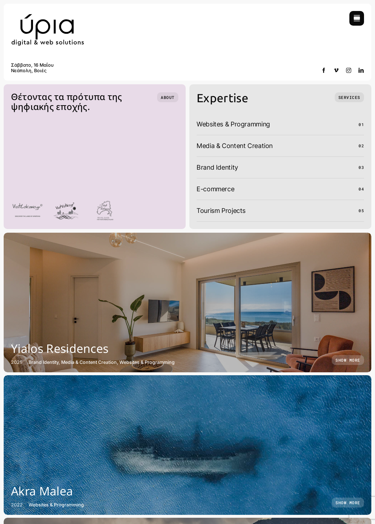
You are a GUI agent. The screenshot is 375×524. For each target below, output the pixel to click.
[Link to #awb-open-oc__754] (356, 18)
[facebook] (324, 70)
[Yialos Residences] (187, 302)
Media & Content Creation (235, 146)
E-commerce (215, 189)
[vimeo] (336, 70)
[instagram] (349, 70)
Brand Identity (217, 167)
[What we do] (349, 97)
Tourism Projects (221, 210)
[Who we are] (167, 97)
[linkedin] (361, 70)
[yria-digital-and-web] (47, 14)
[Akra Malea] (187, 445)
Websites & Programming (233, 124)
